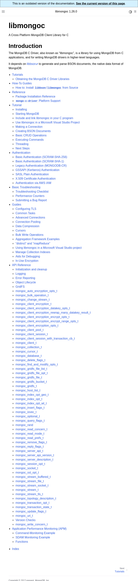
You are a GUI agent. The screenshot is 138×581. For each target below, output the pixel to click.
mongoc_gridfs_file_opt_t (31, 373)
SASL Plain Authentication (32, 174)
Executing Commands (29, 139)
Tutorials (17, 74)
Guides (16, 204)
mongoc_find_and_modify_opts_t (36, 364)
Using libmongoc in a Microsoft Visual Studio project (48, 247)
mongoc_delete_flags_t (30, 360)
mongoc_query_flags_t (30, 420)
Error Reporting (25, 278)
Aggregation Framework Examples (37, 239)
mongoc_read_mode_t (29, 433)
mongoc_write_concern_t (31, 524)
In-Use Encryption (26, 260)
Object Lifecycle (25, 282)
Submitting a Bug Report (31, 200)
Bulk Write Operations (29, 234)
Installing (21, 109)
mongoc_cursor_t (26, 351)
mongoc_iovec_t (25, 412)
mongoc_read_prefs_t (29, 437)
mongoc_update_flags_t (30, 511)
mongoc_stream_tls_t (29, 494)
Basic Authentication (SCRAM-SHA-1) (39, 161)
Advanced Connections (30, 217)
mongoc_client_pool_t (29, 329)
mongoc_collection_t (28, 347)
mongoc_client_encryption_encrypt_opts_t (42, 316)
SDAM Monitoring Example (32, 537)
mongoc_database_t (28, 355)
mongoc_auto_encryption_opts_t (36, 290)
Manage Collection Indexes (32, 252)
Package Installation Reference (35, 96)
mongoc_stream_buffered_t (32, 476)
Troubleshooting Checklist (32, 191)
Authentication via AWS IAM (33, 182)
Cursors (20, 230)
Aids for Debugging (27, 256)
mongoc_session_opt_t (30, 463)
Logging (20, 273)
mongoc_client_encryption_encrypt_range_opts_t (46, 321)
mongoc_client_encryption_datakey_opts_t (42, 308)
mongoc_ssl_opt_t (27, 472)
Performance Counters (29, 195)
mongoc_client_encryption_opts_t (36, 325)
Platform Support (37, 100)
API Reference (21, 265)
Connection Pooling (27, 221)
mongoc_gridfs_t (26, 386)
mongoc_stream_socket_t (31, 485)
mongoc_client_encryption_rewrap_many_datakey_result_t (53, 312)
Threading (21, 144)
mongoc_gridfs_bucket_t (31, 381)
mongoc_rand (24, 424)
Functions (21, 541)
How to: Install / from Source (46, 87)
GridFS (20, 286)
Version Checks (25, 520)
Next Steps (22, 148)
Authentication (21, 152)
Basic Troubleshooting (26, 187)
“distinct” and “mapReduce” (32, 243)
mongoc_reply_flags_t (29, 446)
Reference (18, 92)
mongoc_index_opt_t (28, 399)
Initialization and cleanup (31, 269)
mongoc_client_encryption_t (33, 303)
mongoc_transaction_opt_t (32, 502)
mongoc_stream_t (26, 489)
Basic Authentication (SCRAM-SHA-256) (41, 156)
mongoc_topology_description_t (35, 498)
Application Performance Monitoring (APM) (39, 528)
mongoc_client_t (25, 342)
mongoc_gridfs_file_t (28, 377)
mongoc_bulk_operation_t (32, 295)
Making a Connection (28, 126)
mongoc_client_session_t (31, 334)
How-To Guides (22, 83)
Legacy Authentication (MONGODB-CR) (41, 165)
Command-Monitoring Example (35, 533)
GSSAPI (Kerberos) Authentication (37, 169)
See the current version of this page (100, 3)
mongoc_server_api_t (29, 450)
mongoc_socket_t (26, 468)
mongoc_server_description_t (34, 459)
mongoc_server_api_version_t (34, 455)
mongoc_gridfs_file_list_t (31, 368)
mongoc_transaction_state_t (33, 507)
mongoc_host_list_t (27, 390)
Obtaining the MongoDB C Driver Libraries (42, 79)
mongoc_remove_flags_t (31, 442)
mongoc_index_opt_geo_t (32, 394)
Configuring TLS (25, 208)
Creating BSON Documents (33, 131)
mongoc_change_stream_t (32, 299)
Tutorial (17, 105)
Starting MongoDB (27, 113)
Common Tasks (25, 213)
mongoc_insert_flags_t (29, 407)
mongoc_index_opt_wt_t (31, 403)
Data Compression (27, 226)
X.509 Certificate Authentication (35, 178)
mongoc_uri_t (24, 515)
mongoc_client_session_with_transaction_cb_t (45, 338)
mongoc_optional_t (27, 416)
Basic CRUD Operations (31, 135)
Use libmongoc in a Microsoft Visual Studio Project (47, 122)
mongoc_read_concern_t (31, 429)
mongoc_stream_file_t (29, 481)
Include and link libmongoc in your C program (44, 118)
